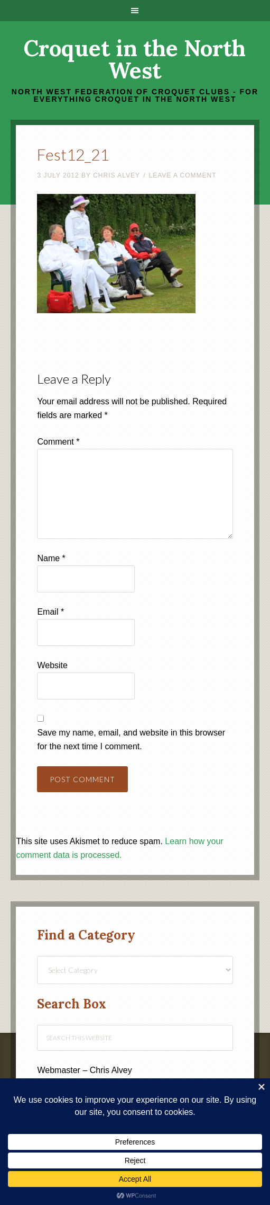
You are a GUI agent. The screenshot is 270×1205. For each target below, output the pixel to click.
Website (52, 665)
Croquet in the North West (135, 59)
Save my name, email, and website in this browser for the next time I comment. (131, 739)
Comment (58, 441)
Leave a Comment (182, 175)
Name (51, 558)
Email (50, 611)
